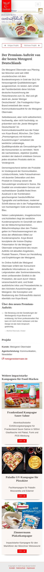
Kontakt (12, 568)
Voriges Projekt (11, 45)
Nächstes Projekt (32, 45)
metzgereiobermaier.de (14, 359)
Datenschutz (20, 568)
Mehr (22, 441)
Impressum (31, 568)
